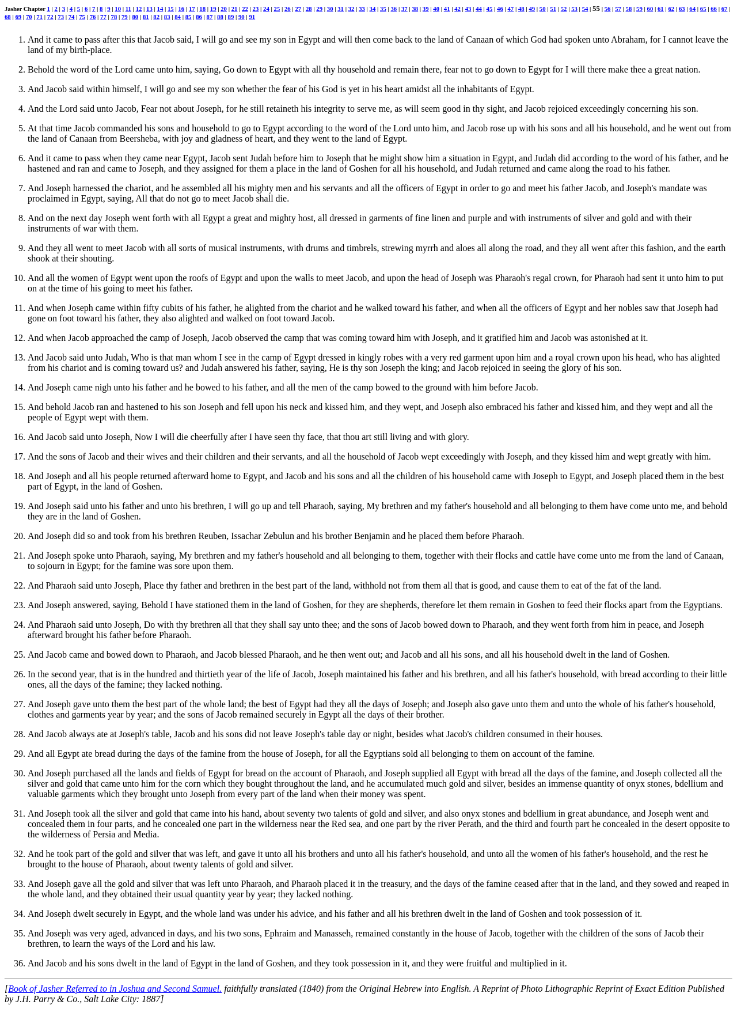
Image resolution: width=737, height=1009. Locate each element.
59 (639, 8)
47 (510, 8)
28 (309, 8)
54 (585, 8)
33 (362, 8)
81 (146, 16)
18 (202, 8)
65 (703, 8)
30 (330, 8)
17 (192, 8)
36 (394, 8)
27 (298, 8)
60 (650, 8)
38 (415, 8)
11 (128, 8)
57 (618, 8)
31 (340, 8)
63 (682, 8)
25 (277, 8)
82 (156, 16)
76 (93, 16)
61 (661, 8)
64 (692, 8)
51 (553, 8)
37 (404, 8)
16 (181, 8)
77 (103, 16)
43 (468, 8)
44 (479, 8)
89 (231, 16)
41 (447, 8)
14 (160, 8)
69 (18, 16)
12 (139, 8)
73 (61, 16)
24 (266, 8)
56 (608, 8)
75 (82, 16)
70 (29, 16)
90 (241, 16)
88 (220, 16)
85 (188, 16)
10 (118, 8)
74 (72, 16)
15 (171, 8)
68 (8, 16)
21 (234, 8)
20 (224, 8)
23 (256, 8)
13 (149, 8)
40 (436, 8)
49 (532, 8)
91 (252, 16)
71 (39, 16)
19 (213, 8)
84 (177, 16)
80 (135, 16)
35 (383, 8)
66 (714, 8)
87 (210, 16)
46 (500, 8)
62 (671, 8)
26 (287, 8)
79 (124, 16)
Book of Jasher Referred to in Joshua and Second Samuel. (115, 988)
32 (351, 8)
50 (543, 8)
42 (457, 8)
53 (574, 8)
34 (373, 8)
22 (245, 8)
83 (167, 16)
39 (426, 8)
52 (564, 8)
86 (199, 16)
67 (724, 8)
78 (114, 16)
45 (490, 8)
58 (629, 8)
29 (319, 8)
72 (50, 16)
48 (521, 8)
